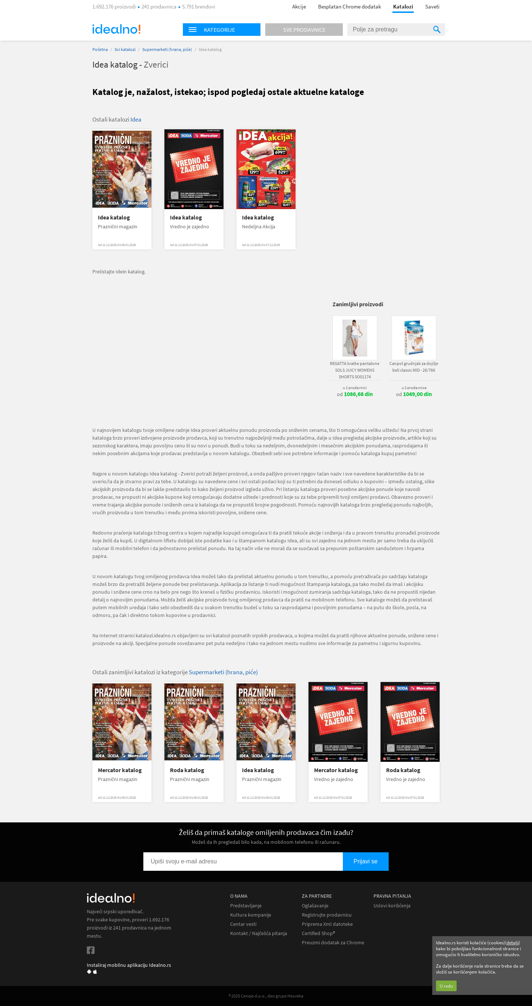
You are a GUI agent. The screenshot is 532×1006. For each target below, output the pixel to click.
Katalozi (403, 6)
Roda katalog (187, 770)
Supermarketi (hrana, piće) (167, 49)
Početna (100, 49)
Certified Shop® (318, 933)
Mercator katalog (120, 770)
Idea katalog (114, 217)
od (355, 394)
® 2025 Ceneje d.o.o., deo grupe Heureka (266, 996)
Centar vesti (243, 924)
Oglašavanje (315, 906)
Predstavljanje (246, 906)
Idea (135, 119)
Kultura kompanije (250, 915)
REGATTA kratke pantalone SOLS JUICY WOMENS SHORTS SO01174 (354, 370)
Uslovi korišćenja (392, 906)
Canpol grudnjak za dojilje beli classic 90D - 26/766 (413, 367)
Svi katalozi (125, 49)
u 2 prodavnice (414, 387)
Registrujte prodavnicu (327, 915)
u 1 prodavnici (355, 387)
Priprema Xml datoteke (327, 924)
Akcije (299, 6)
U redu (446, 986)
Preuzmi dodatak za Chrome (333, 942)
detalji (513, 942)
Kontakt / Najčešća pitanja (258, 933)
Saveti (432, 6)
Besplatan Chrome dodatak (349, 6)
